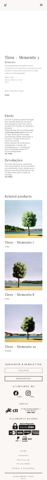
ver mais (9, 154)
